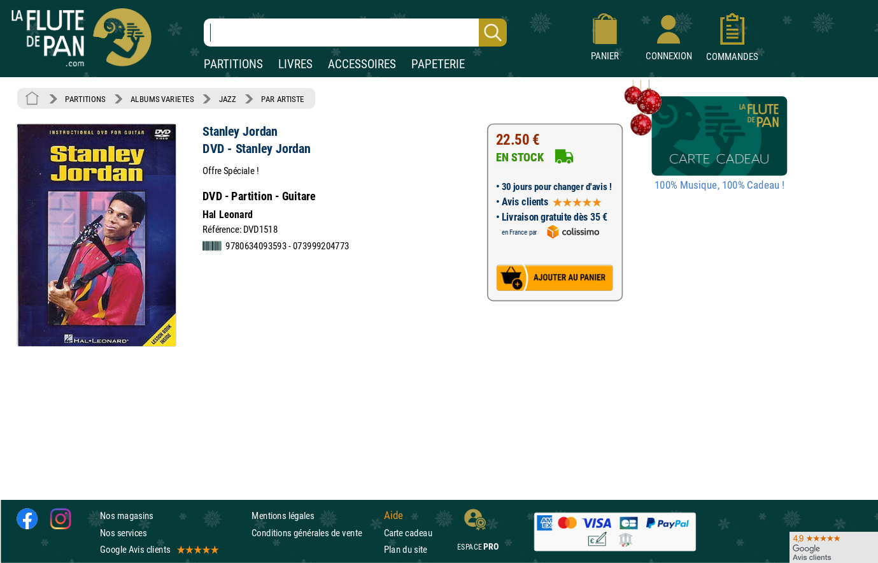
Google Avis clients (158, 549)
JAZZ (227, 99)
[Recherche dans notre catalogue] (355, 32)
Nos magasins (126, 516)
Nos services (123, 532)
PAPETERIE (438, 64)
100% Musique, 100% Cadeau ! (719, 185)
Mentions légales (282, 516)
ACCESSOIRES (362, 64)
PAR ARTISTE (282, 99)
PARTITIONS (233, 64)
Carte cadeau (408, 532)
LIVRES (295, 64)
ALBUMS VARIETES (162, 99)
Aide (393, 515)
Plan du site (405, 549)
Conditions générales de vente (314, 532)
